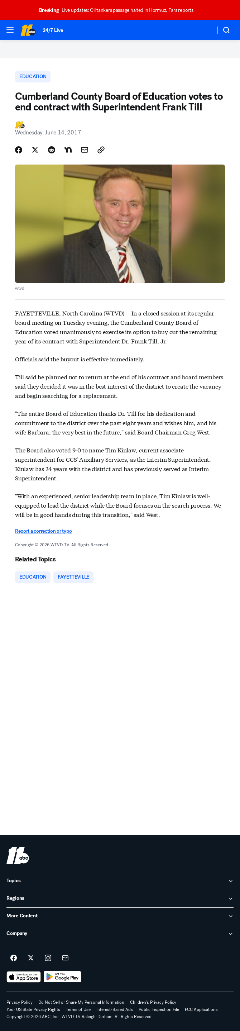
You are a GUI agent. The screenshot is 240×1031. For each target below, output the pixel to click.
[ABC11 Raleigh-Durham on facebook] (13, 958)
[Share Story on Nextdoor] (68, 150)
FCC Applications (201, 1009)
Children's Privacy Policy (153, 1002)
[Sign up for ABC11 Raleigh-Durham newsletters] (65, 958)
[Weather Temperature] (204, 30)
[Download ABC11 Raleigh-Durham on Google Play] (62, 977)
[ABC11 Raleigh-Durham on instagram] (48, 958)
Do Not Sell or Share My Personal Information (81, 1002)
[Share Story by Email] (84, 150)
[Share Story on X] (35, 150)
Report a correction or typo (43, 531)
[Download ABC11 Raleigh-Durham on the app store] (23, 977)
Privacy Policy (19, 1002)
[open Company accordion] (120, 934)
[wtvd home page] (17, 855)
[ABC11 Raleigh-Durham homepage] (27, 30)
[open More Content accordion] (120, 916)
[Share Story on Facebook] (19, 150)
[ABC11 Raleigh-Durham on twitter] (31, 958)
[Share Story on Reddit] (51, 150)
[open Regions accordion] (120, 899)
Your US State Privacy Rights (33, 1009)
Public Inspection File (159, 1009)
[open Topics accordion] (120, 881)
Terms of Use (78, 1009)
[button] (10, 30)
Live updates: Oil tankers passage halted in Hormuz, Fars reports (119, 10)
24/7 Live (53, 30)
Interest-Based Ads (114, 1009)
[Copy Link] (101, 150)
